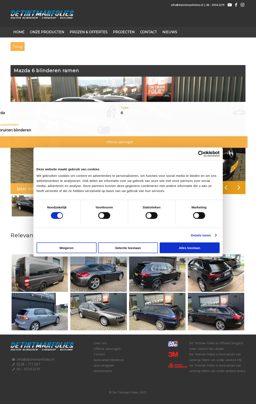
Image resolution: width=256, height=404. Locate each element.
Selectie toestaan (128, 248)
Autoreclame (103, 371)
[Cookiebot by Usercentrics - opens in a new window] (201, 154)
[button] (238, 187)
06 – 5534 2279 (215, 5)
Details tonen (201, 235)
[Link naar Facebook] (236, 5)
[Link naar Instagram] (242, 5)
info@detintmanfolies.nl (187, 5)
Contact (99, 354)
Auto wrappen (104, 365)
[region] (128, 147)
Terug (18, 46)
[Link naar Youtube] (230, 5)
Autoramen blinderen (109, 360)
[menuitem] (19, 32)
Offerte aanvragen (107, 349)
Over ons (100, 343)
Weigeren (66, 248)
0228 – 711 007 (28, 364)
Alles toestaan (189, 248)
